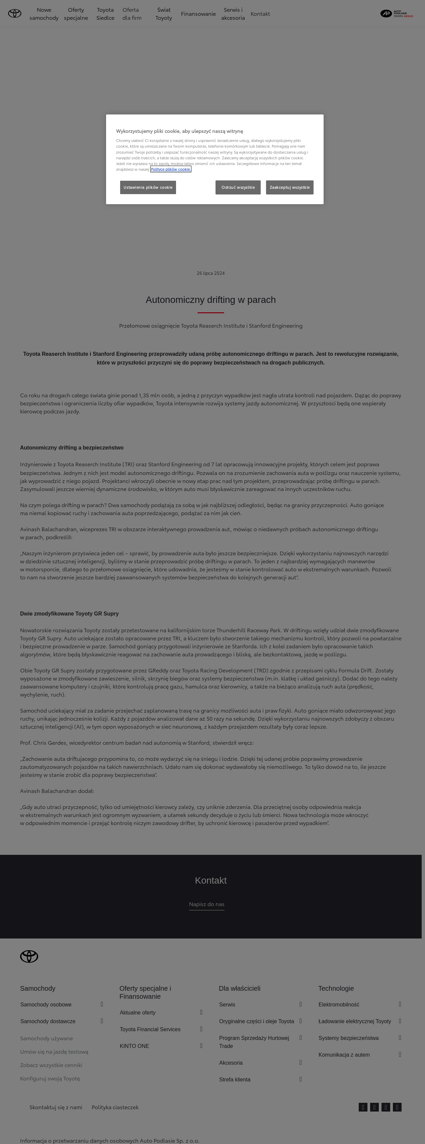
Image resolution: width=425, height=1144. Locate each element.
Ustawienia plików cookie (148, 187)
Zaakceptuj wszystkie (290, 187)
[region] (215, 159)
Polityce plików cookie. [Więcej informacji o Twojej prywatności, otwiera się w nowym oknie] (171, 169)
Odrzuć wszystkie (238, 187)
